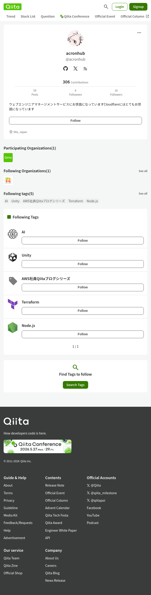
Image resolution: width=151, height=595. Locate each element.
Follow (75, 120)
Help (7, 530)
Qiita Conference (75, 16)
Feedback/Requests (18, 522)
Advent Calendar (57, 507)
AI (6, 201)
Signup (138, 6)
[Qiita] (12, 6)
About (8, 485)
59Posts (34, 92)
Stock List (28, 16)
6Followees (75, 92)
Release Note (54, 485)
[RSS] (85, 69)
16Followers (116, 92)
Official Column (56, 500)
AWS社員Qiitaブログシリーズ (44, 201)
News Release (55, 580)
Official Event (105, 16)
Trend (10, 16)
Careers (50, 565)
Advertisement (14, 537)
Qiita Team (11, 558)
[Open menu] (139, 32)
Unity (15, 201)
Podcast (93, 522)
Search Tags (75, 384)
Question (48, 16)
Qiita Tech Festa (56, 515)
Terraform (75, 201)
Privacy (9, 500)
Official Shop (13, 573)
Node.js (92, 201)
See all (143, 171)
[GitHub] (66, 69)
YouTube (93, 515)
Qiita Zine (11, 565)
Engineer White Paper (61, 530)
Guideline (11, 507)
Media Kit (10, 515)
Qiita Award (53, 522)
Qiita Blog (52, 573)
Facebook (94, 507)
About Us (52, 558)
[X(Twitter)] (75, 69)
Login (120, 6)
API (47, 537)
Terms (8, 493)
